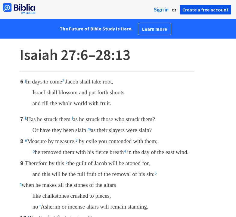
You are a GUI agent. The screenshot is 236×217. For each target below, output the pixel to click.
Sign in (161, 9)
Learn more (154, 29)
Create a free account (205, 10)
